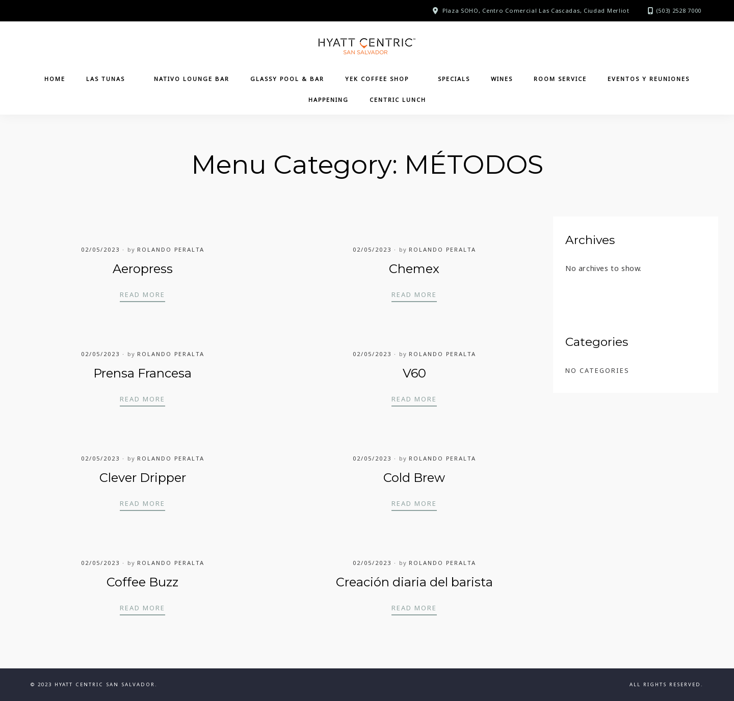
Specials (454, 79)
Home (54, 79)
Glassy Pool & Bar (287, 79)
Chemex (414, 268)
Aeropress (143, 268)
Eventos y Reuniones (649, 79)
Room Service (560, 79)
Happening (328, 99)
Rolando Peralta (170, 249)
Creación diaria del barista (414, 582)
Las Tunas (105, 79)
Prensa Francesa (142, 373)
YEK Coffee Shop (377, 79)
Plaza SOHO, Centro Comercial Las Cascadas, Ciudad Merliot (536, 10)
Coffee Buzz (142, 582)
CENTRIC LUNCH (398, 99)
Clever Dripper (142, 477)
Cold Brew (414, 477)
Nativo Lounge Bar (191, 79)
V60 (414, 373)
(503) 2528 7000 (679, 10)
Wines (502, 79)
